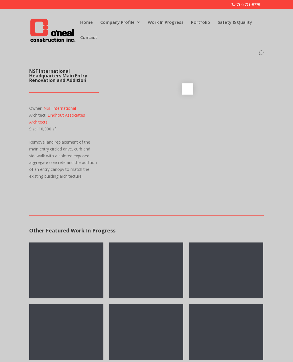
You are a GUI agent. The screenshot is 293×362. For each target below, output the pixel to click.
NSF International (60, 108)
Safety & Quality (235, 22)
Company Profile (117, 22)
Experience (52, 357)
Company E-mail (172, 314)
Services (49, 330)
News (47, 321)
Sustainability (54, 348)
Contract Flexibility (58, 339)
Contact (88, 37)
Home (86, 22)
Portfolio (200, 22)
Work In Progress (166, 22)
